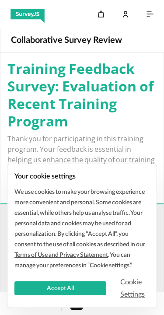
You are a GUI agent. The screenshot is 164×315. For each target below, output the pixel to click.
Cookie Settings (132, 288)
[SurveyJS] (27, 14)
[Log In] (125, 14)
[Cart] (101, 14)
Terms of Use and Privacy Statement (61, 255)
